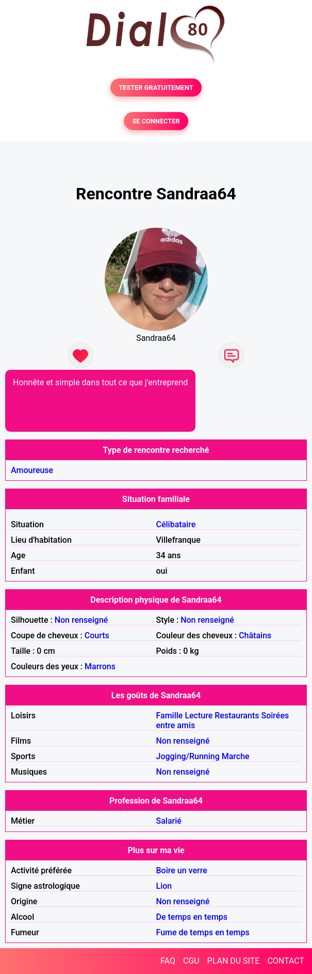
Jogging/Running (188, 756)
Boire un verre (181, 870)
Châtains (255, 635)
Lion (164, 886)
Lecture (198, 715)
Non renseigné (81, 620)
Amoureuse (32, 470)
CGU (191, 961)
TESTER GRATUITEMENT (156, 87)
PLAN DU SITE (233, 961)
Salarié (169, 821)
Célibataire (176, 524)
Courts (97, 635)
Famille (169, 715)
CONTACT (285, 961)
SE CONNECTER (155, 121)
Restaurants (237, 715)
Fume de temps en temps (203, 932)
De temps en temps (192, 917)
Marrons (100, 666)
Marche (236, 756)
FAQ (167, 961)
